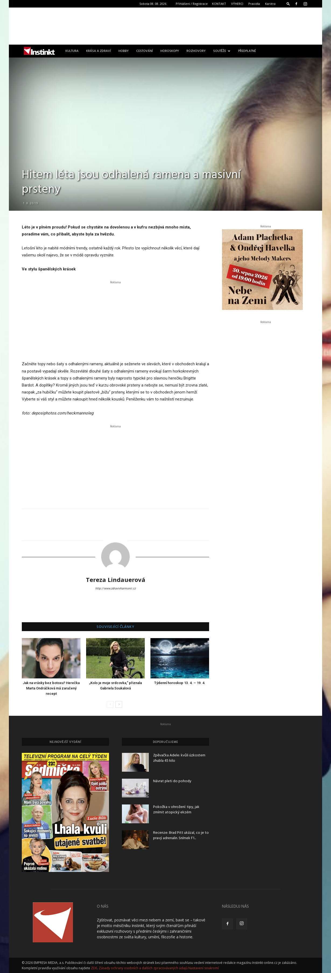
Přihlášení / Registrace (192, 4)
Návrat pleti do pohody (172, 781)
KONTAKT (219, 4)
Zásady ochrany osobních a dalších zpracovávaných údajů (143, 968)
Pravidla (254, 4)
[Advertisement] (165, 26)
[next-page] (118, 704)
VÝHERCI (237, 4)
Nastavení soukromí (203, 968)
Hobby (123, 51)
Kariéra (270, 4)
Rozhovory (196, 51)
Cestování (144, 51)
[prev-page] (110, 704)
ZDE (94, 968)
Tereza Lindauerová (115, 579)
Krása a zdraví (98, 51)
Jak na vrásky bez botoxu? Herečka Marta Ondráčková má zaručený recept (51, 688)
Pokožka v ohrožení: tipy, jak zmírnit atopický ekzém (176, 809)
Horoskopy (169, 51)
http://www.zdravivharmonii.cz (115, 588)
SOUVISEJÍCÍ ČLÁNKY (116, 627)
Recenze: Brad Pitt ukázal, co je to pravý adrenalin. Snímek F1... (181, 835)
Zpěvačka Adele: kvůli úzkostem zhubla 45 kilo (179, 758)
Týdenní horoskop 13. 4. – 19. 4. (179, 683)
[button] (288, 4)
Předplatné (247, 51)
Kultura (72, 51)
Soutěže (221, 51)
